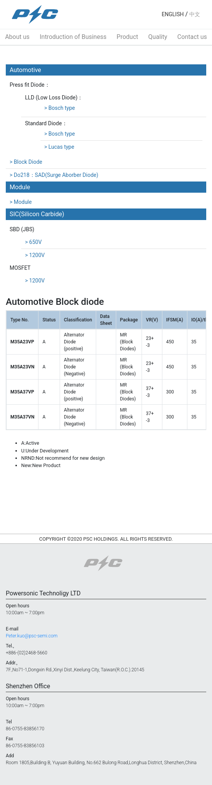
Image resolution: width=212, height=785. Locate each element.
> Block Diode (26, 162)
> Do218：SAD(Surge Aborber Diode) (54, 175)
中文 (194, 14)
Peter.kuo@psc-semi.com (31, 636)
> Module (21, 202)
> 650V (33, 242)
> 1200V (35, 255)
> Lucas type (59, 147)
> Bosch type (59, 108)
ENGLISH (173, 14)
